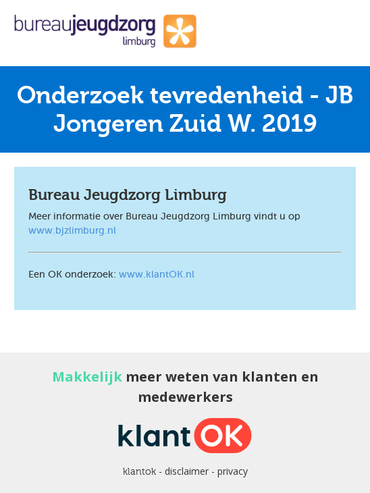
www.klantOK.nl (156, 274)
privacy (232, 471)
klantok (139, 471)
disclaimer (187, 471)
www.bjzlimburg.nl (72, 230)
